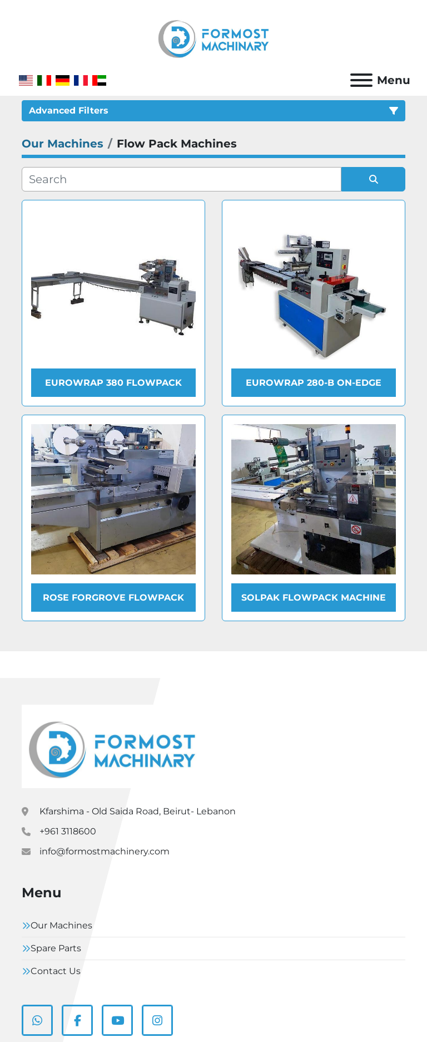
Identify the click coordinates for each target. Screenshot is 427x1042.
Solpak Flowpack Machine (313, 597)
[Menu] (361, 80)
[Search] (181, 179)
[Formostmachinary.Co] (112, 746)
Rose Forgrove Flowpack (113, 597)
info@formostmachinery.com (104, 851)
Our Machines (61, 925)
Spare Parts (56, 948)
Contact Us (56, 971)
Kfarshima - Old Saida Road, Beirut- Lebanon (137, 811)
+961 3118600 (67, 831)
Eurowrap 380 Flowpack (113, 382)
